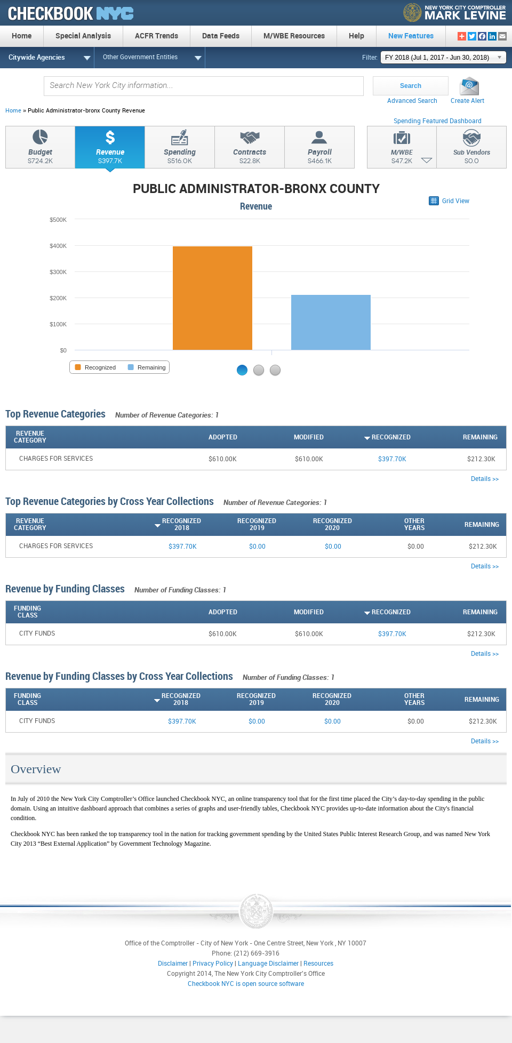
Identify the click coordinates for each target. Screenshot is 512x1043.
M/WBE (401, 158)
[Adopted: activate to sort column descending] (193, 437)
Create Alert (467, 101)
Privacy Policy (213, 963)
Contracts (249, 157)
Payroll (319, 157)
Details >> (485, 479)
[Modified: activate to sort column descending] (280, 437)
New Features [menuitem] (411, 36)
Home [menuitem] (21, 36)
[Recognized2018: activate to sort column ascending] (163, 525)
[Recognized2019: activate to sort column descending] (238, 525)
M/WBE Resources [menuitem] (294, 36)
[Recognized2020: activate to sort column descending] (313, 525)
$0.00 (257, 546)
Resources (318, 963)
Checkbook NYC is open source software (246, 984)
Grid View (455, 201)
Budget (40, 157)
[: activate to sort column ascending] (502, 437)
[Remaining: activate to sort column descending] (454, 437)
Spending (179, 157)
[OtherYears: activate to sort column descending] (388, 525)
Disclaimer (173, 963)
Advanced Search (412, 101)
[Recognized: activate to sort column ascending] (367, 437)
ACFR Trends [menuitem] (156, 36)
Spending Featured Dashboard (438, 121)
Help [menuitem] (356, 36)
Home (13, 111)
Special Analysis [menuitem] (83, 36)
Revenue (110, 157)
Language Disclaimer (268, 963)
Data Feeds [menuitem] (220, 36)
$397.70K (392, 459)
